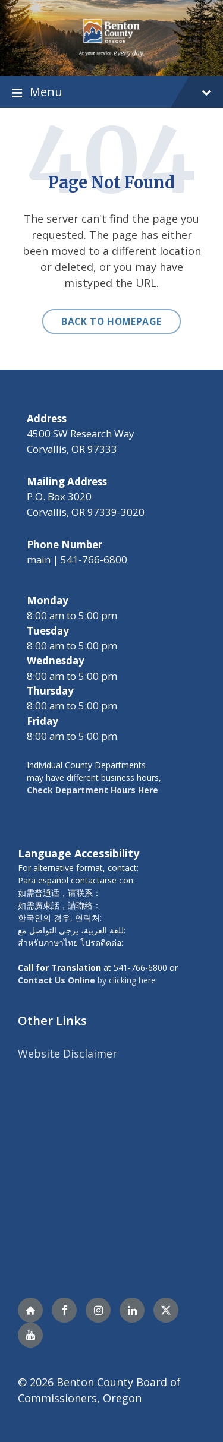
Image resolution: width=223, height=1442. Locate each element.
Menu (111, 91)
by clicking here (87, 980)
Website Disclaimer (67, 1053)
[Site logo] (111, 37)
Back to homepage (111, 321)
